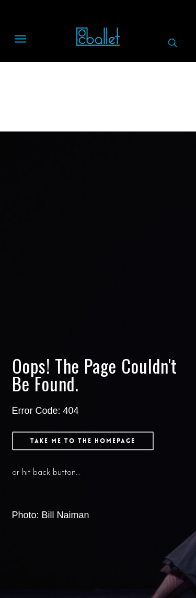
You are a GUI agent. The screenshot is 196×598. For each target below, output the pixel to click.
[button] (20, 43)
